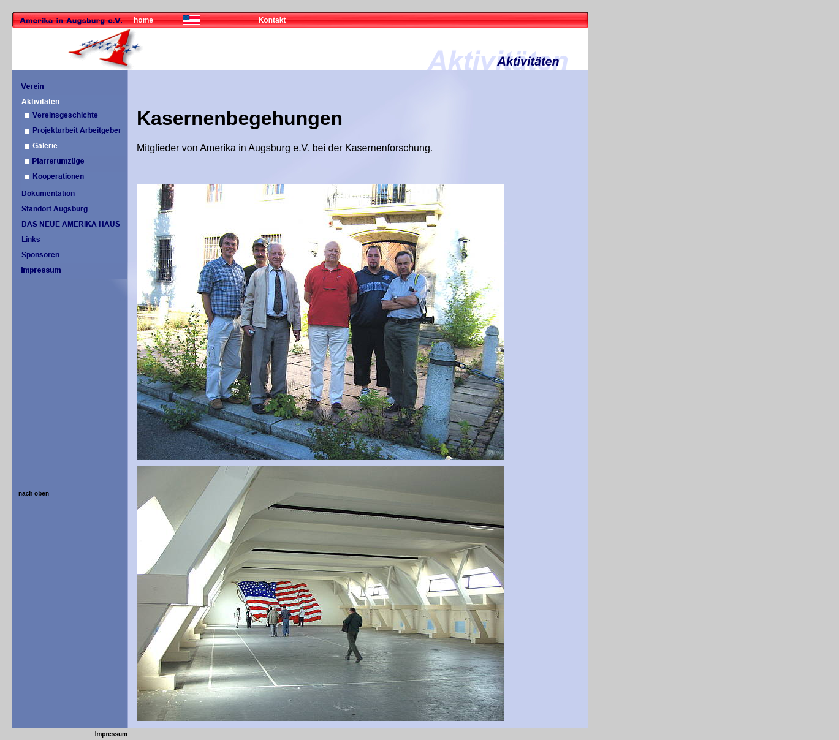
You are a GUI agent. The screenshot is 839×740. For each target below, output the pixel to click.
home (143, 20)
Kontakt (272, 20)
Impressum (111, 734)
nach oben (33, 493)
